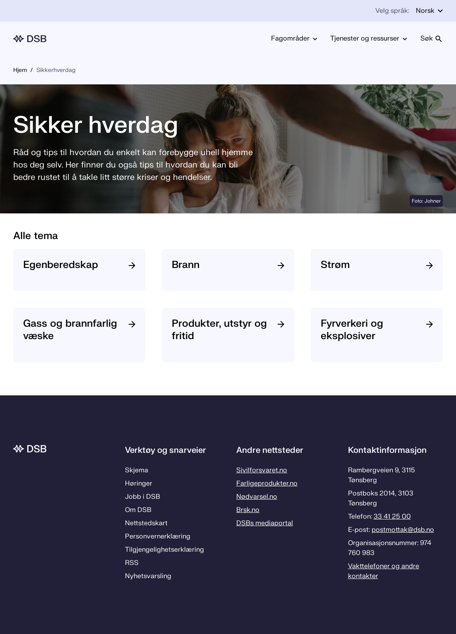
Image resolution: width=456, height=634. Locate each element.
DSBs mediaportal (264, 523)
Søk (431, 38)
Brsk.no (247, 510)
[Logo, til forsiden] (29, 38)
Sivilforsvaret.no (261, 470)
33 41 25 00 (392, 516)
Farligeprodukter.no (267, 483)
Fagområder (294, 38)
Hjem (20, 70)
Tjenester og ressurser (368, 38)
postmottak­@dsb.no (403, 530)
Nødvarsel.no (256, 497)
